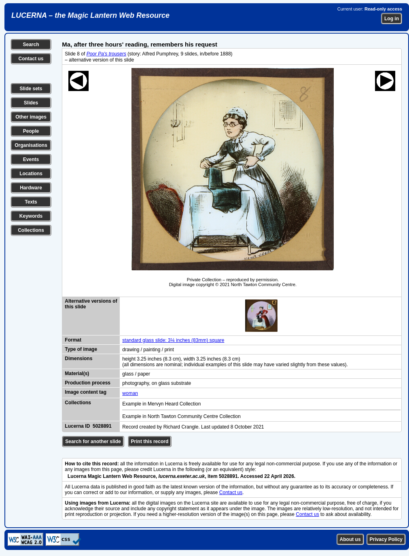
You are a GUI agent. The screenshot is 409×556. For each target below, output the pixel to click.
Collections (31, 230)
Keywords (30, 216)
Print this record (150, 441)
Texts (31, 202)
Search (31, 44)
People (31, 131)
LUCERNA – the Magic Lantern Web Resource (90, 15)
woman (130, 393)
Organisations (31, 145)
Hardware (31, 188)
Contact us (30, 59)
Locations (30, 173)
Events (31, 159)
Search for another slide (93, 441)
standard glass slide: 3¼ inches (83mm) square (173, 340)
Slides (31, 103)
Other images (31, 117)
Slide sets (30, 88)
